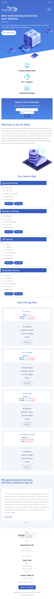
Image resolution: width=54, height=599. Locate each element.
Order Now (9, 203)
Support (27, 548)
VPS (27, 553)
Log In (50, 2)
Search (27, 115)
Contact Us (27, 571)
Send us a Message (27, 587)
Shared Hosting (27, 566)
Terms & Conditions (27, 551)
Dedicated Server (27, 556)
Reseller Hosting (27, 569)
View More (18, 203)
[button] (26, 523)
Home (27, 563)
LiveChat (4, 2)
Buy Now (27, 342)
